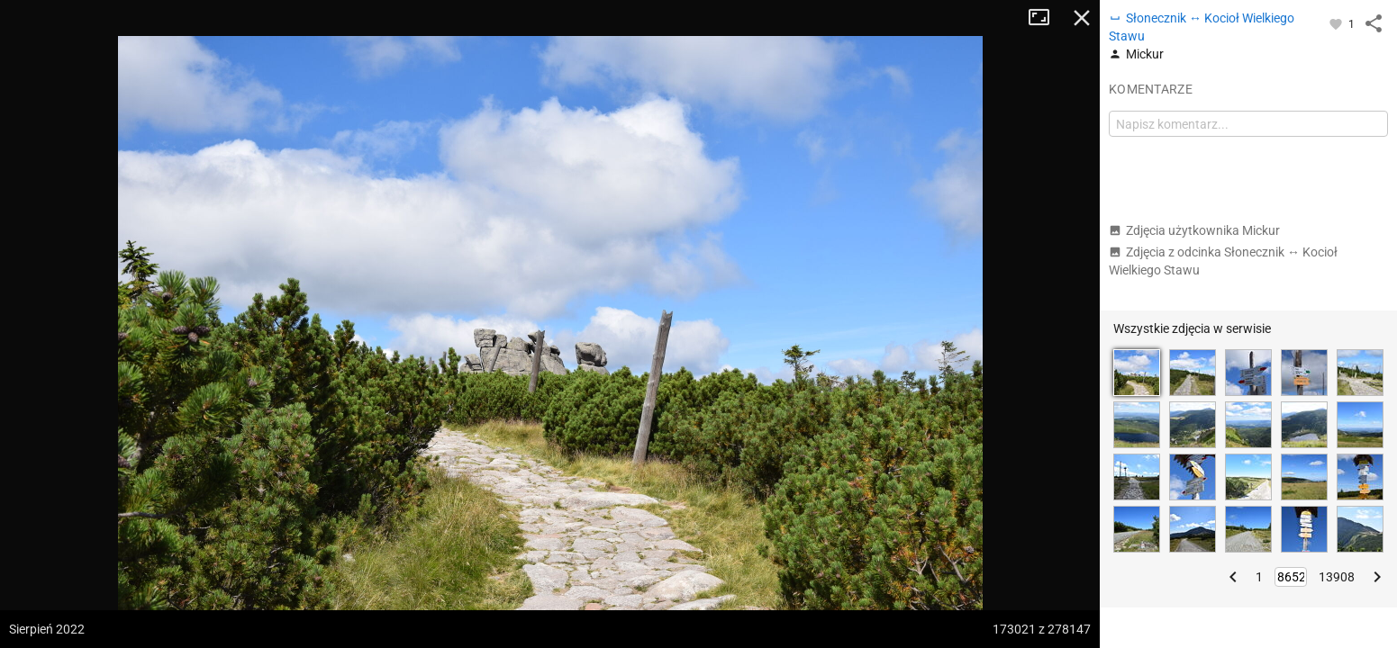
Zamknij (1082, 18)
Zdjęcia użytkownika (1194, 230)
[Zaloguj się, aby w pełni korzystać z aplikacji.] (1337, 23)
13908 (1337, 577)
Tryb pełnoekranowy (1046, 18)
